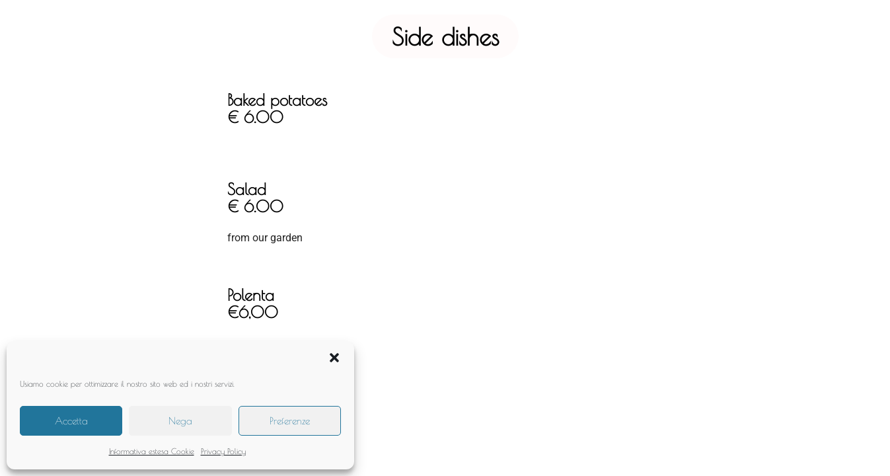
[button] (334, 357)
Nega (180, 420)
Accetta (71, 420)
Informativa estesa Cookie (151, 451)
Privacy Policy (223, 451)
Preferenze (290, 420)
